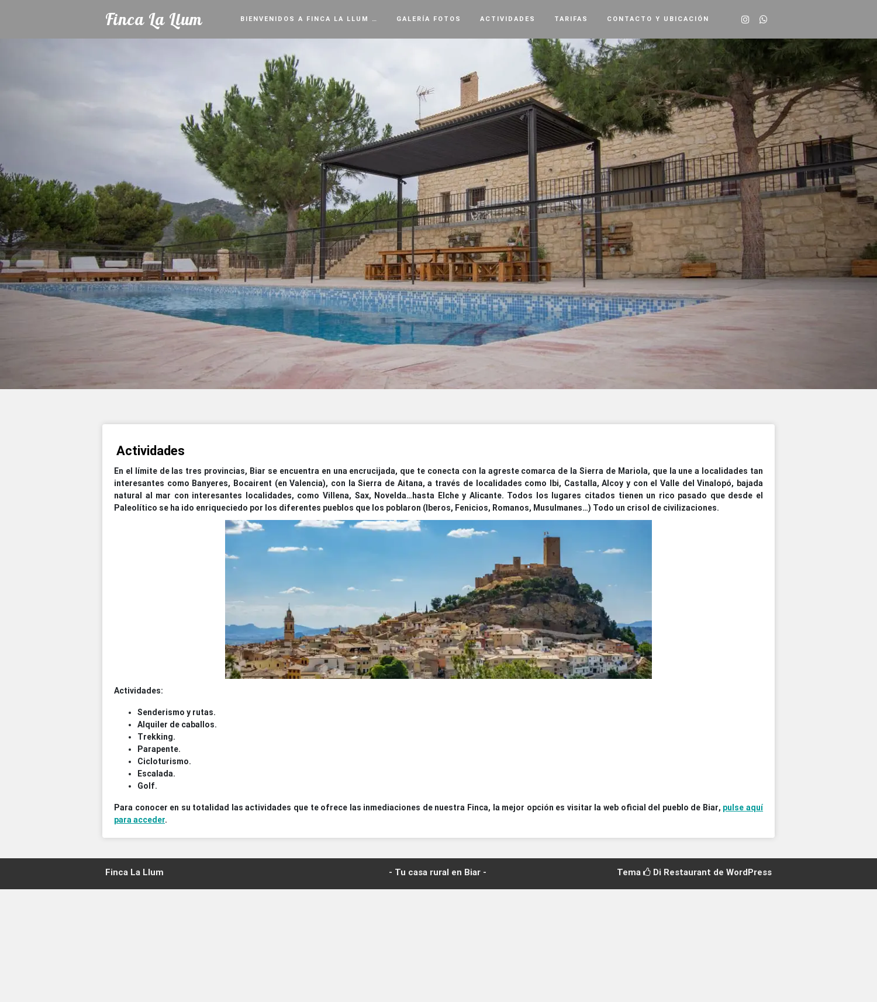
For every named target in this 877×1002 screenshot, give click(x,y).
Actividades (508, 19)
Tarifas (571, 19)
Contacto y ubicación (658, 19)
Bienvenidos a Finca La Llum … (309, 19)
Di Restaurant (677, 872)
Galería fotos (428, 19)
